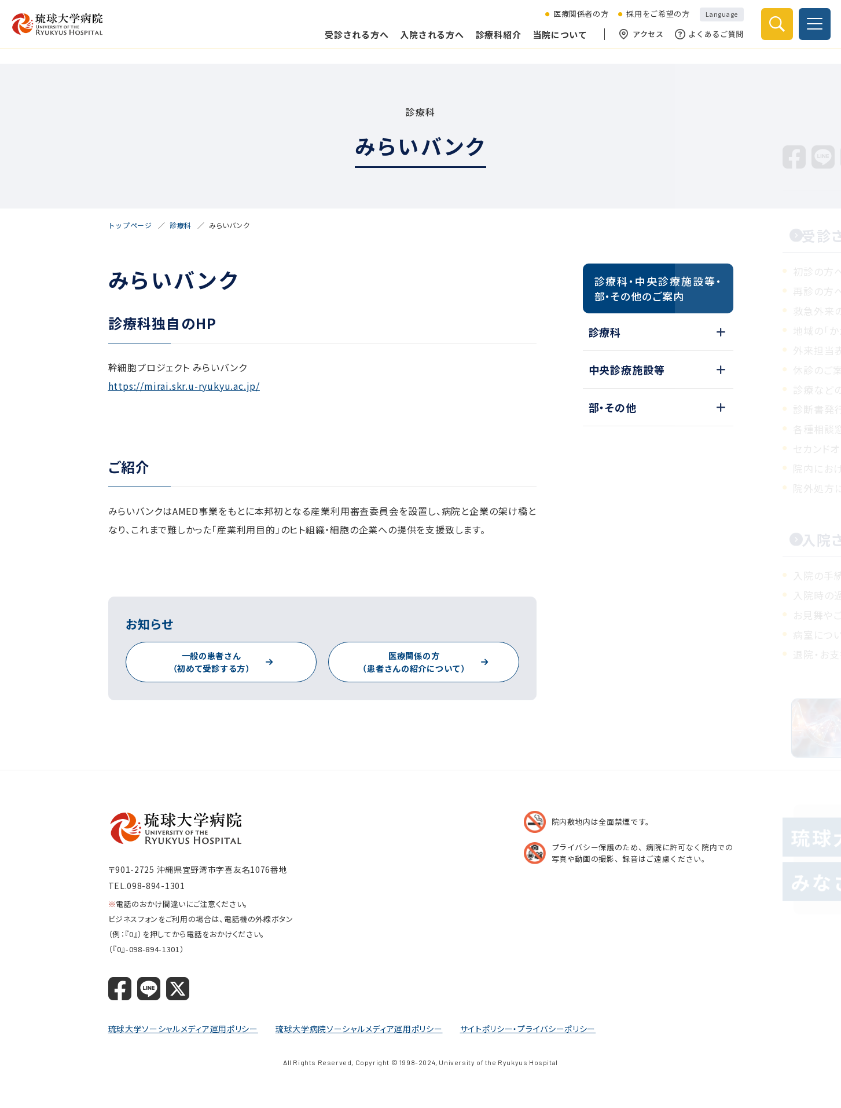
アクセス (634, 42)
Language (715, 22)
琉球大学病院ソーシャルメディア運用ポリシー (359, 1028)
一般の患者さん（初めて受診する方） (211, 662)
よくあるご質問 (702, 42)
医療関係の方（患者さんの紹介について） (414, 662)
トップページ (130, 225)
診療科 (181, 225)
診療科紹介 (492, 42)
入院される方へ (425, 42)
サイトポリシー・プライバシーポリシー (528, 1028)
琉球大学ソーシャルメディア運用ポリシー (183, 1028)
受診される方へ (349, 42)
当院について (553, 42)
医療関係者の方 (574, 22)
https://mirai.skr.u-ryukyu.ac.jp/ (184, 386)
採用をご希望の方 (650, 22)
